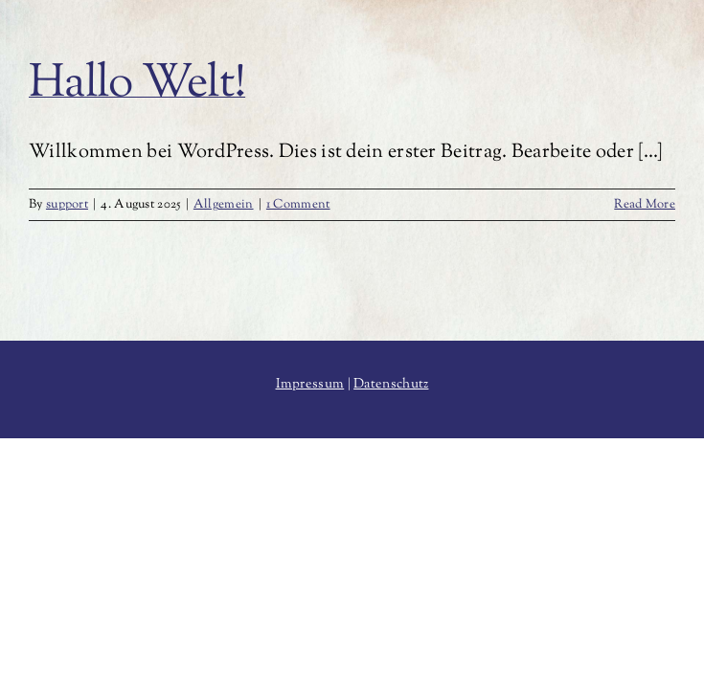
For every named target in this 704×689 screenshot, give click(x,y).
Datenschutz (390, 384)
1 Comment (298, 204)
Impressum (310, 384)
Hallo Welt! (137, 85)
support (67, 204)
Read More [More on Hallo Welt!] (644, 204)
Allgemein (223, 204)
